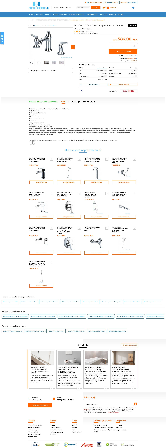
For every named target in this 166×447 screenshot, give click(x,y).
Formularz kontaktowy (40, 401)
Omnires (36, 25)
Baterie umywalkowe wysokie (117, 326)
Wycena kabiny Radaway (36, 421)
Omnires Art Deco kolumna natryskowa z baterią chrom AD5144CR (65, 160)
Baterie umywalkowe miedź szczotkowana (101, 312)
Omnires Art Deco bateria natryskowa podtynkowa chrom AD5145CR (65, 193)
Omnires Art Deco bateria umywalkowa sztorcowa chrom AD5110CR (37, 160)
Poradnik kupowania (56, 423)
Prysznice (39, 15)
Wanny (31, 15)
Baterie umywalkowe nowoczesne (35, 326)
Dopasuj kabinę (32, 432)
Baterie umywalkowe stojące (76, 326)
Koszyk (120, 15)
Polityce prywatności (113, 408)
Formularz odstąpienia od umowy (104, 423)
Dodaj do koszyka (123, 52)
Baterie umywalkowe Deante (152, 297)
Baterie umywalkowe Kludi (90, 297)
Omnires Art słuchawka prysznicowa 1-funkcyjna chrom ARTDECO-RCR (119, 193)
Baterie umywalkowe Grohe (132, 297)
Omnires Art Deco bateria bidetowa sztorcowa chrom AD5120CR (37, 193)
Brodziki (48, 15)
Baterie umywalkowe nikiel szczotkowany (43, 312)
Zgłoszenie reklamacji (100, 421)
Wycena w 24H (33, 427)
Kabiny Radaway (92, 15)
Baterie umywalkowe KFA (10, 297)
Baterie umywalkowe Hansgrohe (111, 297)
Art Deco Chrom (52, 25)
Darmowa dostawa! (34, 430)
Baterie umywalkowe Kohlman (70, 297)
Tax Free (53, 430)
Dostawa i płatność (119, 84)
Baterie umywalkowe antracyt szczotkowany (130, 312)
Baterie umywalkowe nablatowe (12, 326)
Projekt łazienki (76, 427)
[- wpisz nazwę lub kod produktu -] (63, 7)
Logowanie (119, 421)
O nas (73, 425)
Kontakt (74, 423)
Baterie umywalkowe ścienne (96, 326)
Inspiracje (75, 421)
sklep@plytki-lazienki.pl (65, 395)
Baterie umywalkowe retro (56, 326)
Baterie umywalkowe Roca (29, 297)
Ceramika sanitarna (76, 15)
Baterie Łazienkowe (60, 15)
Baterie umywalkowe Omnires (49, 297)
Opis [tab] (63, 102)
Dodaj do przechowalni (128, 55)
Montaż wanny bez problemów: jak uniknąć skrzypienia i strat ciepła (121, 364)
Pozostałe (103, 15)
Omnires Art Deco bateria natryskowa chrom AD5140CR (92, 226)
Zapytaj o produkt (90, 84)
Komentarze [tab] (89, 102)
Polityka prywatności (56, 427)
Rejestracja (119, 423)
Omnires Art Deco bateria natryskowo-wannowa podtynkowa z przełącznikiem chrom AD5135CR (64, 227)
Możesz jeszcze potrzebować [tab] (43, 102)
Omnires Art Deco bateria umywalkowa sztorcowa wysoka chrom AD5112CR (92, 160)
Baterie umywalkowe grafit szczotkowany (15, 312)
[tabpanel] (83, 126)
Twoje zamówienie (121, 425)
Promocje (112, 15)
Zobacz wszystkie (130, 340)
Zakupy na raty (32, 425)
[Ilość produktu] (123, 46)
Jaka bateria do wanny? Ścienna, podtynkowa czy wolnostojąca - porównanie (95, 364)
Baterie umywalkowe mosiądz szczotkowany (72, 312)
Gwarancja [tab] (74, 102)
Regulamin (86, 405)
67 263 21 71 (37, 395)
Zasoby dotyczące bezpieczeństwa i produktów (43, 70)
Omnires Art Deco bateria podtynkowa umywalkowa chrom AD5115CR (37, 226)
